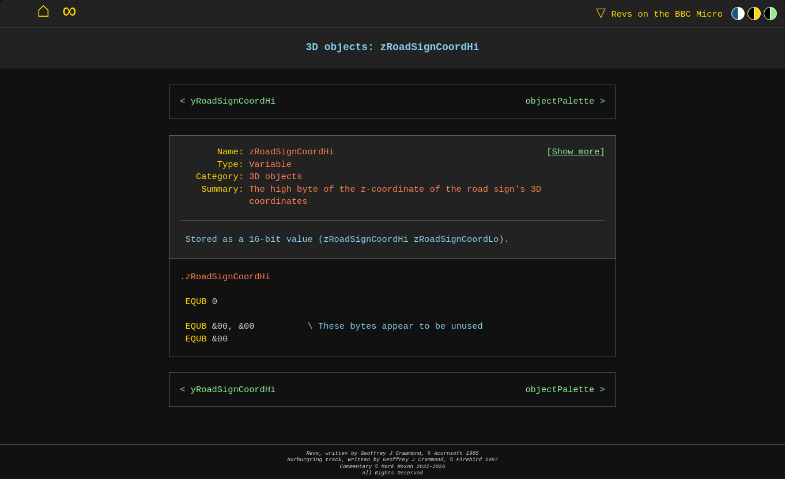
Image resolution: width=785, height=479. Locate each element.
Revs (657, 13)
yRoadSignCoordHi (233, 102)
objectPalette (559, 102)
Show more (576, 152)
